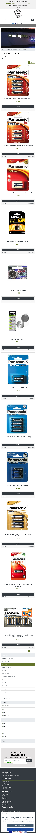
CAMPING (4, 800)
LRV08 (5, 736)
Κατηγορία (5, 720)
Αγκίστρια (4, 688)
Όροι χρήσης (5, 783)
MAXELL (6, 712)
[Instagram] (19, 7)
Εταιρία (4, 702)
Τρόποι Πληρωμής (6, 784)
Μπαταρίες (4, 664)
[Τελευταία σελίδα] (34, 62)
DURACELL (6, 709)
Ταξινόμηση (3, 56)
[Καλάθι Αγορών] (22, 23)
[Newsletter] (15, 760)
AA (4, 729)
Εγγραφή (29, 760)
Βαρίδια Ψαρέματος (6, 667)
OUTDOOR (4, 797)
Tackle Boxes (5, 682)
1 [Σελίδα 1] (29, 62)
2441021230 (12, 1)
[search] (16, 20)
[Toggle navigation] (3, 25)
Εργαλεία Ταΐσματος (6, 661)
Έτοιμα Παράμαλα (6, 698)
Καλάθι (18, 106)
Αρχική (3, 49)
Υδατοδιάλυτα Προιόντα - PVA (9, 676)
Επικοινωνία (4, 788)
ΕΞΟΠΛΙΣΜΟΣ (17, 49)
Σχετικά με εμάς (5, 781)
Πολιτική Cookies (29, 821)
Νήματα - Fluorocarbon (7, 685)
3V (4, 723)
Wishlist (4, 109)
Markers (4, 670)
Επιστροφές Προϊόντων (7, 787)
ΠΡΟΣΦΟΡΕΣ (5, 802)
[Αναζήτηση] (32, 20)
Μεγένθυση (31, 109)
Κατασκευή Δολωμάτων (7, 658)
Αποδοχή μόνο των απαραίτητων (20, 825)
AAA (5, 733)
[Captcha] (20, 763)
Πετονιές (4, 679)
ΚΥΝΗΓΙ (3, 795)
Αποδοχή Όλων (20, 829)
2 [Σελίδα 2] (31, 62)
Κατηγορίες (5, 655)
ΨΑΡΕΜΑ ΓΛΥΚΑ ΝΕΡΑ (7, 801)
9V (4, 726)
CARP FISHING (10, 49)
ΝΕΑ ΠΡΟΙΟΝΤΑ (5, 804)
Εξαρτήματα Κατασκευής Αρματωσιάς (10, 692)
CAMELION (6, 705)
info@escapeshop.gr (22, 1)
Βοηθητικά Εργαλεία (6, 695)
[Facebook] (17, 7)
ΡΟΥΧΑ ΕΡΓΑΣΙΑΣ (6, 798)
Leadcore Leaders (6, 673)
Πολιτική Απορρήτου (6, 785)
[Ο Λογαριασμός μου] (18, 23)
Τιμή (4, 741)
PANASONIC (6, 715)
